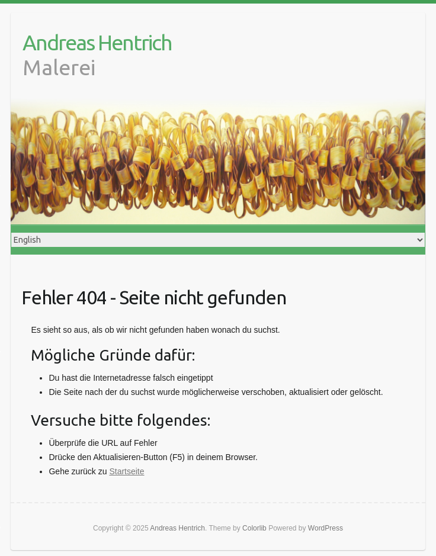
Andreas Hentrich (97, 42)
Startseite (126, 471)
